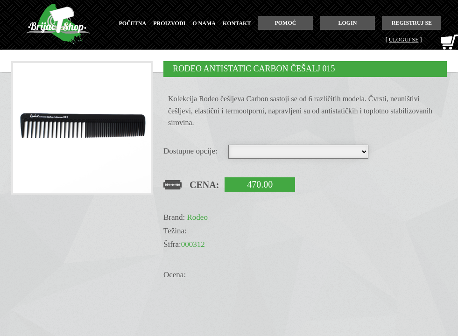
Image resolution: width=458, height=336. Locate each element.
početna (133, 23)
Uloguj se (404, 39)
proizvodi (169, 23)
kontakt (237, 23)
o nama (204, 23)
